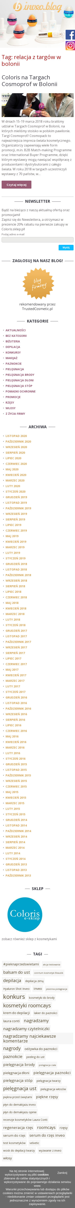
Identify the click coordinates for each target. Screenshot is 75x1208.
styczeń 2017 (15, 692)
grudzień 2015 (16, 764)
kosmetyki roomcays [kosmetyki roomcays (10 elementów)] (27, 1005)
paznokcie (14, 363)
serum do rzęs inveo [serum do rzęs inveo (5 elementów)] (47, 1135)
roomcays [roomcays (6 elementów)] (46, 1127)
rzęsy (10, 402)
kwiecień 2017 (16, 675)
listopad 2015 (16, 770)
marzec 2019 (15, 547)
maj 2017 (12, 669)
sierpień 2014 (15, 842)
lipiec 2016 (13, 725)
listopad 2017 (16, 636)
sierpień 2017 (15, 653)
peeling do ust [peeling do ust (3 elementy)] (35, 1057)
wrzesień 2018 (16, 580)
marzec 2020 (15, 480)
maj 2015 (12, 792)
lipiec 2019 (13, 525)
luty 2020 (13, 486)
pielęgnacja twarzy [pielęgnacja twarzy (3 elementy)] (49, 1081)
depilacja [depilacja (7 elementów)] (12, 980)
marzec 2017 (15, 681)
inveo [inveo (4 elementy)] (38, 988)
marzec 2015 (15, 803)
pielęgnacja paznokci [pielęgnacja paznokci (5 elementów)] (52, 1072)
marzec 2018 (15, 614)
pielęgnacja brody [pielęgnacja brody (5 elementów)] (19, 1064)
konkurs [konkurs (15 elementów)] (14, 996)
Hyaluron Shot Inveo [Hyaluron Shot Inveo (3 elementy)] (16, 989)
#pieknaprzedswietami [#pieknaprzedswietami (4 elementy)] (21, 964)
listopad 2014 (16, 825)
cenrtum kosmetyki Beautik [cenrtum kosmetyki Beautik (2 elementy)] (48, 973)
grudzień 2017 (16, 631)
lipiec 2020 (13, 458)
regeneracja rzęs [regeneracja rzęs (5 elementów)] (18, 1127)
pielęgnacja (15, 369)
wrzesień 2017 (16, 647)
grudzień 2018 (16, 564)
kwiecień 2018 (16, 608)
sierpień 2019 (15, 519)
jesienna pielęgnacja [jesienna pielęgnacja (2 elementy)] (56, 989)
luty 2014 (13, 853)
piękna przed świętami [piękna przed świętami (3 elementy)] (17, 1097)
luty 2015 (13, 809)
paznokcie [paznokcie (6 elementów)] (12, 1056)
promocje (13, 397)
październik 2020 (18, 441)
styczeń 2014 (15, 859)
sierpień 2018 (15, 586)
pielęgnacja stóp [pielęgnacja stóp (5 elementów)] (18, 1080)
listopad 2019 (16, 503)
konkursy (13, 352)
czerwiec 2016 (16, 731)
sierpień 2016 (15, 720)
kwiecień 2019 (16, 541)
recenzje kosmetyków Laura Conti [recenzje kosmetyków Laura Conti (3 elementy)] (25, 1120)
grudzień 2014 (16, 820)
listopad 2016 (16, 703)
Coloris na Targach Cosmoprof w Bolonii (29, 80)
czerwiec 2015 (16, 786)
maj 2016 (12, 736)
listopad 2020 (16, 436)
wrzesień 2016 (16, 714)
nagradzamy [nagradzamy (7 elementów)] (36, 1020)
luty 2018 (13, 619)
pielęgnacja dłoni (20, 380)
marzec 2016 (15, 747)
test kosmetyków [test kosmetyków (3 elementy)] (14, 1143)
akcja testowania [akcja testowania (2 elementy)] (51, 964)
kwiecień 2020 (16, 475)
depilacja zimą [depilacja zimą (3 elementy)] (34, 981)
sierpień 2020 (15, 452)
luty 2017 (13, 686)
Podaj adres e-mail (13, 234)
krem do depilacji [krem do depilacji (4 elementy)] (16, 1013)
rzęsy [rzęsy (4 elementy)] (64, 1128)
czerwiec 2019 (16, 530)
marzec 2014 (15, 848)
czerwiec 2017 (16, 664)
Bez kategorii (16, 336)
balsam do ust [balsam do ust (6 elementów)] (16, 972)
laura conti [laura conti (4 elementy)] (11, 1021)
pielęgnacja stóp (19, 386)
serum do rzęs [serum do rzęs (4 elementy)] (14, 1135)
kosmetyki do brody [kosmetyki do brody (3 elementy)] (42, 998)
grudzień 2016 (16, 697)
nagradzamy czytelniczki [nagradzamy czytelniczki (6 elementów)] (26, 1028)
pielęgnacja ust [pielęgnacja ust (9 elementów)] (20, 1088)
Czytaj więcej (16, 185)
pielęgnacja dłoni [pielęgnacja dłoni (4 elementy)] (16, 1073)
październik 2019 (18, 508)
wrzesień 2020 (16, 447)
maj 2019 (12, 536)
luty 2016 (13, 753)
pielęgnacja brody (20, 375)
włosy (10, 408)
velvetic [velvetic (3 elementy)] (34, 1143)
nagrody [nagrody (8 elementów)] (12, 1048)
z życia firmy (15, 414)
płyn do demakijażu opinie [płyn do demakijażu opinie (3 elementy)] (20, 1112)
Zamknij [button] (62, 1172)
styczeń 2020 (15, 491)
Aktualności (16, 330)
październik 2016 (18, 708)
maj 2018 (12, 603)
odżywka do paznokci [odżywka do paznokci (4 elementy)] (41, 1049)
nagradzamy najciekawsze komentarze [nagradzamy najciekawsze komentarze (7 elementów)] (29, 1038)
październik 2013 (18, 875)
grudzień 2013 (16, 864)
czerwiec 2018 (16, 597)
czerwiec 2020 (16, 464)
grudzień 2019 (16, 497)
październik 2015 (18, 775)
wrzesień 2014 (16, 836)
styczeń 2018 (15, 625)
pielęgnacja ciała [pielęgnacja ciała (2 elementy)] (47, 1065)
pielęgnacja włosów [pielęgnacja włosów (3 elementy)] (53, 1089)
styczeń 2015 (15, 814)
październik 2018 (18, 575)
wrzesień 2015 (16, 781)
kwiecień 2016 (16, 742)
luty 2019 (13, 553)
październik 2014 (18, 831)
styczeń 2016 (15, 758)
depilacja (13, 347)
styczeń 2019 (15, 558)
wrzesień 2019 (16, 514)
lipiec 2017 (13, 658)
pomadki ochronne (21, 391)
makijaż (11, 358)
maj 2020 (12, 469)
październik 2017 (18, 642)
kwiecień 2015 (16, 797)
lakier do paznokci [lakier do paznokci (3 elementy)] (45, 1013)
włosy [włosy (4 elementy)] (7, 1158)
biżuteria (13, 341)
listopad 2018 (16, 569)
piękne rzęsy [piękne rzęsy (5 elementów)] (47, 1096)
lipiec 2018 (13, 592)
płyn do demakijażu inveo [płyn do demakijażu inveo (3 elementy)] (19, 1104)
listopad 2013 (16, 870)
